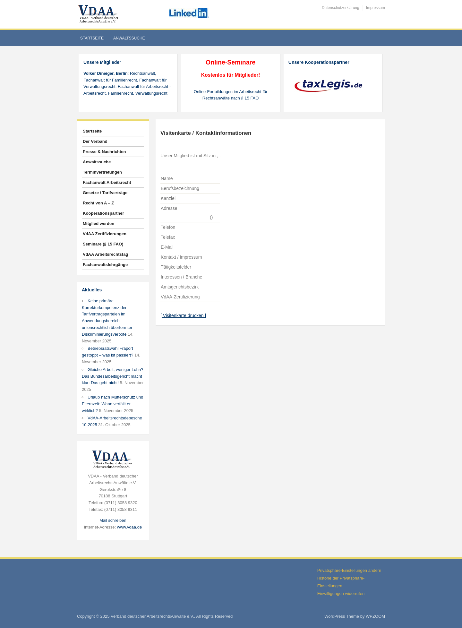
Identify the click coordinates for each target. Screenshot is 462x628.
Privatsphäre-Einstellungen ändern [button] (349, 570)
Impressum (375, 7)
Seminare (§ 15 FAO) (103, 244)
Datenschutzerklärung (340, 7)
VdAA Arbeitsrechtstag (105, 254)
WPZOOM (375, 616)
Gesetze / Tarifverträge (105, 192)
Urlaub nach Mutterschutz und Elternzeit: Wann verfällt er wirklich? (112, 404)
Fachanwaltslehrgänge (105, 264)
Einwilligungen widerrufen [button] (340, 593)
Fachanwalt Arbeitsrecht (107, 182)
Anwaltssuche (129, 38)
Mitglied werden (98, 223)
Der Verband (95, 141)
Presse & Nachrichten (104, 151)
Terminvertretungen (102, 172)
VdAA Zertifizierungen (104, 233)
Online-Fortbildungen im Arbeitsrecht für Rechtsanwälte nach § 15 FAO (231, 95)
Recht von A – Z (98, 203)
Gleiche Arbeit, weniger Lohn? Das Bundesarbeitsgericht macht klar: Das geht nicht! (112, 376)
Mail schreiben (112, 520)
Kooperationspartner (103, 213)
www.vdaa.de (129, 527)
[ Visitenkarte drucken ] (183, 315)
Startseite (92, 38)
